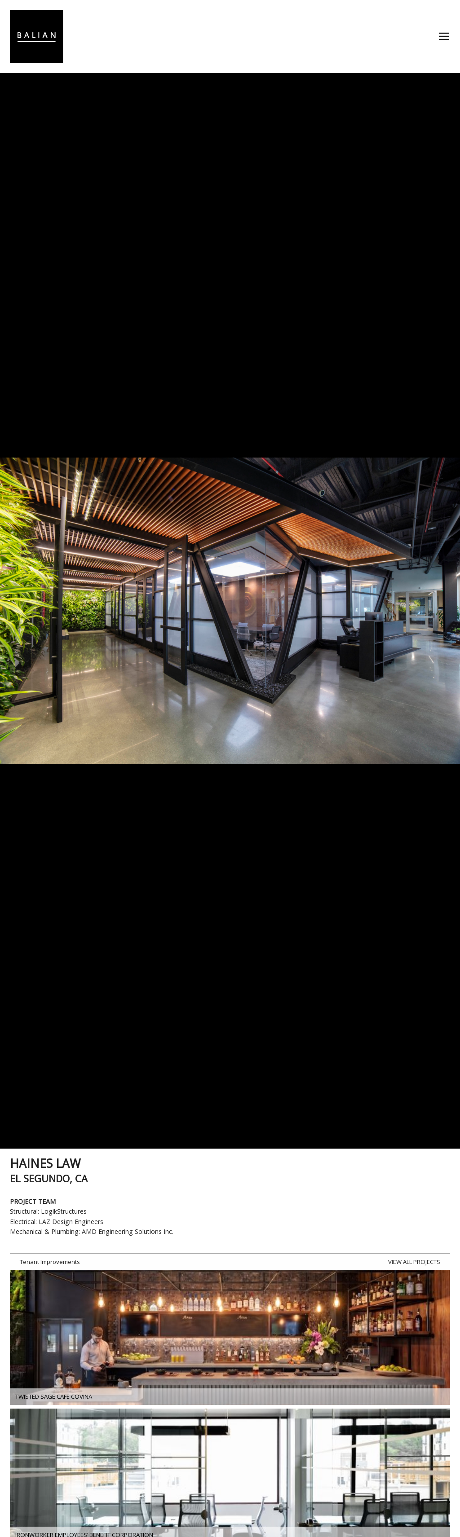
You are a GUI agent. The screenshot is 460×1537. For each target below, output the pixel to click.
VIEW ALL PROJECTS (414, 1262)
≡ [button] (444, 36)
